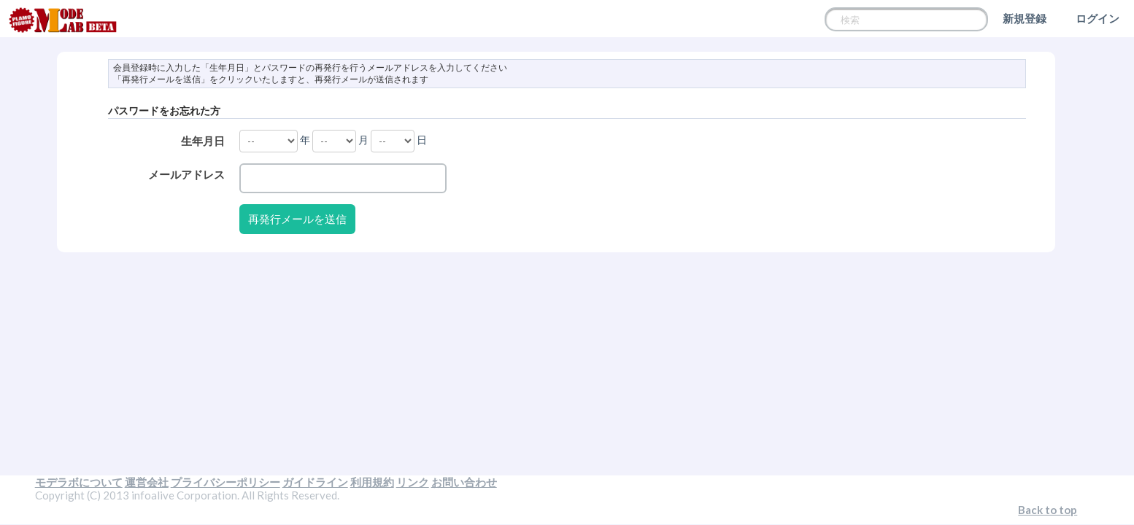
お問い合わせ (464, 482)
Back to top (1047, 509)
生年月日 (203, 140)
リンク (412, 482)
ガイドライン (315, 482)
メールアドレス (186, 174)
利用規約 (372, 482)
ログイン (1097, 18)
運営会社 (147, 482)
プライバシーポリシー (225, 482)
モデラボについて (79, 482)
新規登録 (1024, 18)
